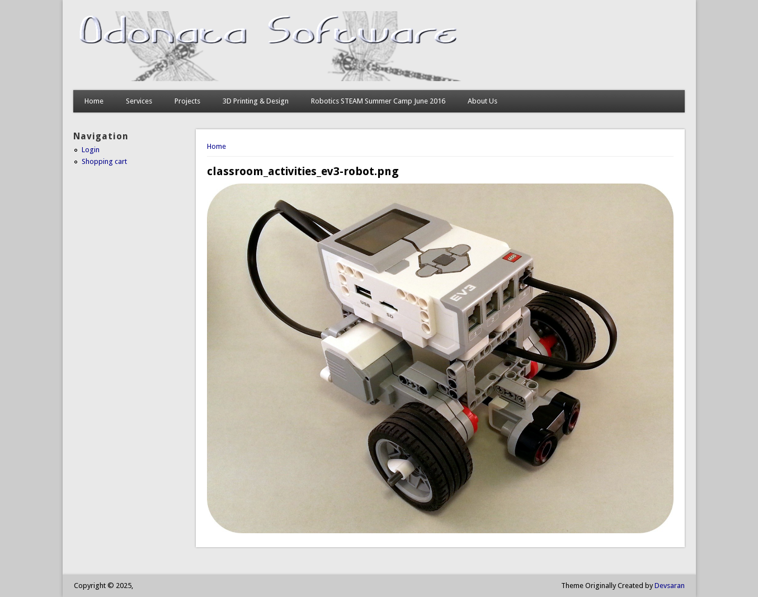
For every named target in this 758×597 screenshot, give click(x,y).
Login (91, 149)
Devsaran (670, 585)
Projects (187, 101)
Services (139, 101)
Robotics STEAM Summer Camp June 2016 (378, 101)
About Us (482, 101)
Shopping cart (104, 161)
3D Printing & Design (256, 101)
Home (93, 101)
